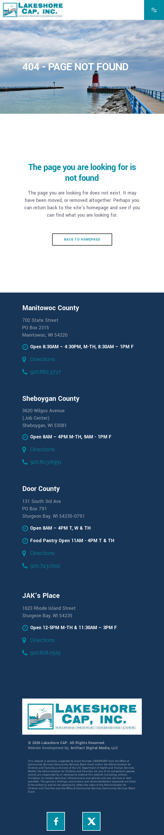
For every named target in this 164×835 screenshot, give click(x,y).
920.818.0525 (45, 653)
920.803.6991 (46, 462)
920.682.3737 (45, 372)
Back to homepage (82, 239)
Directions (42, 359)
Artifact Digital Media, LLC (94, 748)
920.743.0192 (45, 566)
